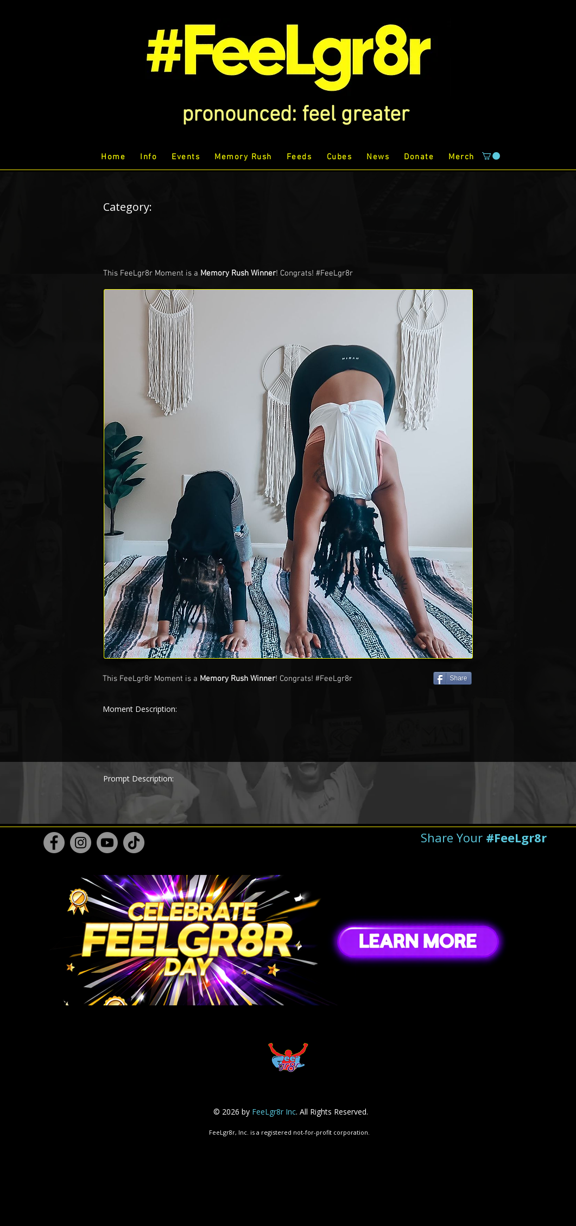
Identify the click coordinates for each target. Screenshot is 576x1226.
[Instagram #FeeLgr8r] (80, 842)
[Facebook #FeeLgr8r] (54, 842)
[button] (295, 115)
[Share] (452, 678)
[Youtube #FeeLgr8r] (107, 842)
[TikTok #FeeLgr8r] (133, 842)
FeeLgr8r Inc (274, 1111)
